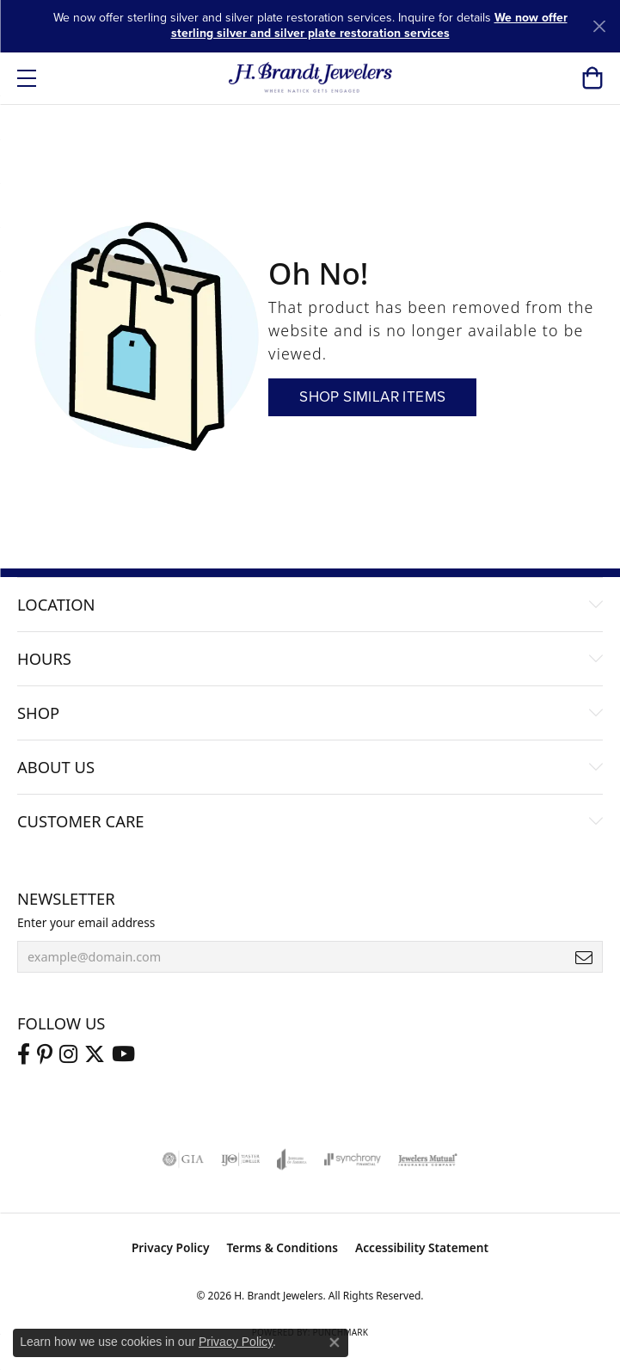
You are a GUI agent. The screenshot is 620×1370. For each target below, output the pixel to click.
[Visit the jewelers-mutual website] (427, 1159)
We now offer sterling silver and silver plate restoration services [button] (369, 25)
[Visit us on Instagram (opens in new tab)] (68, 1054)
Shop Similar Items (372, 397)
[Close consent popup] (334, 1342)
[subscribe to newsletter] (584, 957)
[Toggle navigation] (27, 78)
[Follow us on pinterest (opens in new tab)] (44, 1054)
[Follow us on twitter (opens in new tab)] (94, 1054)
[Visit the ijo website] (240, 1159)
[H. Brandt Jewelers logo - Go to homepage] (310, 78)
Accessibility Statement (421, 1247)
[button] (592, 78)
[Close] (599, 26)
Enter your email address (86, 922)
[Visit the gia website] (183, 1159)
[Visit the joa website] (292, 1159)
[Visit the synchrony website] (352, 1159)
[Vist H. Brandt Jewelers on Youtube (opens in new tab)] (123, 1054)
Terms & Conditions (282, 1247)
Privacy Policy (171, 1247)
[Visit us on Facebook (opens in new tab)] (23, 1054)
